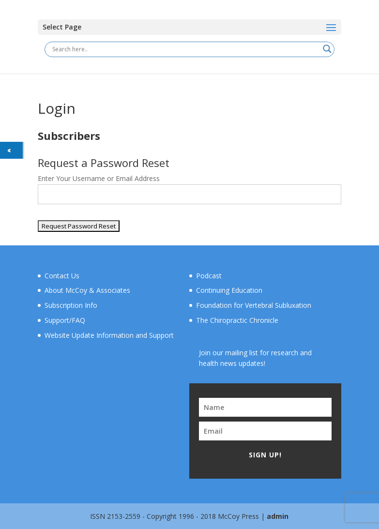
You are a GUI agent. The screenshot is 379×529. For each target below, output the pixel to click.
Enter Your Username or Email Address (99, 178)
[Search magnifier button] (327, 49)
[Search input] (185, 49)
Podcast (209, 275)
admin (277, 516)
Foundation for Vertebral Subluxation (253, 305)
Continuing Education (229, 290)
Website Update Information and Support (109, 335)
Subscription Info (71, 305)
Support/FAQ (65, 320)
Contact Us (62, 275)
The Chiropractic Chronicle (237, 320)
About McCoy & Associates (87, 290)
